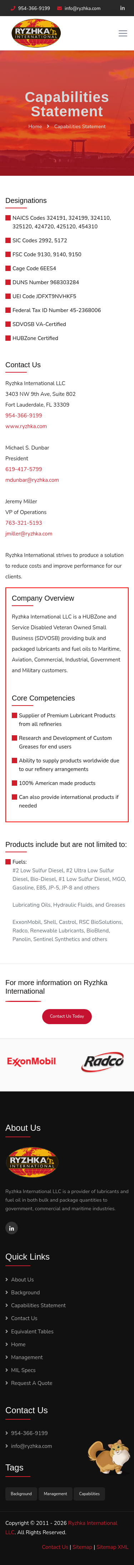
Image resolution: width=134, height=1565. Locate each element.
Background (25, 1292)
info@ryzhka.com (82, 8)
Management (27, 1357)
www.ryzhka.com (26, 426)
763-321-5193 (23, 523)
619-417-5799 (23, 469)
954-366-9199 (34, 8)
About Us (22, 1279)
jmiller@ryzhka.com (29, 533)
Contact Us (24, 1318)
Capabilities (89, 1494)
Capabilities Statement (80, 126)
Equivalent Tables (32, 1331)
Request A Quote (31, 1383)
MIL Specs (23, 1370)
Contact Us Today (67, 1016)
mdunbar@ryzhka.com (32, 480)
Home (35, 126)
